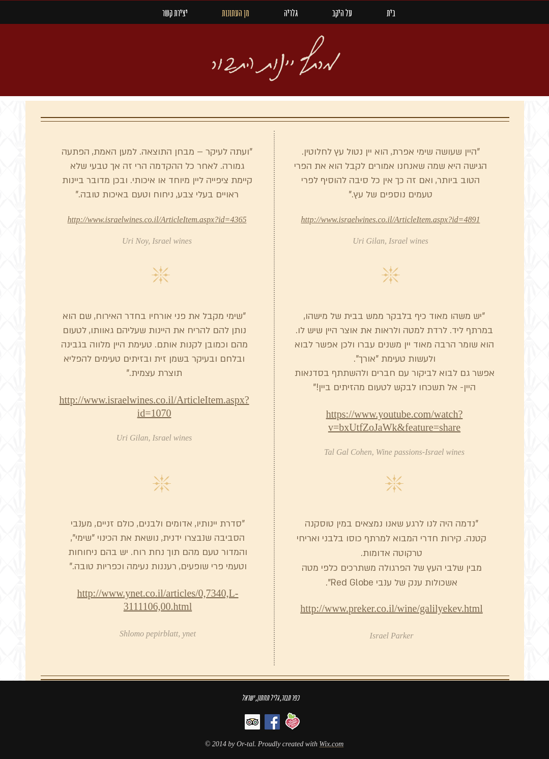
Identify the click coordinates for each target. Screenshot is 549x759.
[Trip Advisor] (252, 721)
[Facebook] (272, 721)
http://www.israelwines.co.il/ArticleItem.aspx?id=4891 (390, 219)
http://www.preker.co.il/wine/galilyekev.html (391, 608)
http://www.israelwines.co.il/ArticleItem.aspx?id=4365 (157, 219)
